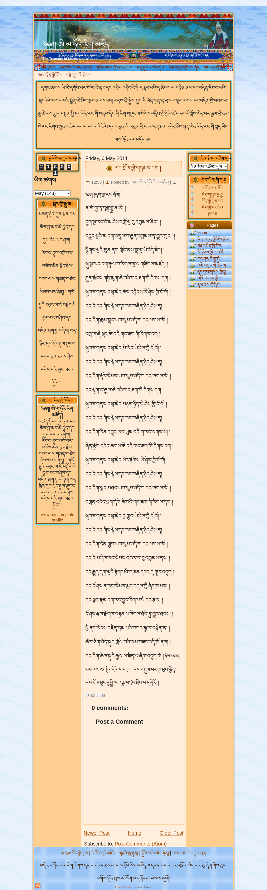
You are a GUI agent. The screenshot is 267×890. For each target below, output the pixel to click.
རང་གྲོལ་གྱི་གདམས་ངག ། (138, 168)
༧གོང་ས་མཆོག (212, 188)
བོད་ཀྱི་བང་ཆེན (212, 207)
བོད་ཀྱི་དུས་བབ (212, 201)
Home (134, 833)
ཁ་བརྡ (212, 214)
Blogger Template (123, 887)
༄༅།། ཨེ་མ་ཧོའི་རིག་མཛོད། (76, 44)
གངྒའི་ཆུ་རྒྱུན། (128, 853)
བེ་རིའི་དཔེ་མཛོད (103, 853)
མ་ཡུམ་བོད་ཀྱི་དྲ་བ (74, 853)
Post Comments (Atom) (141, 844)
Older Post (171, 833)
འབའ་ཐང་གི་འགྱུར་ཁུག (189, 853)
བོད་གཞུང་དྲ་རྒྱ (212, 194)
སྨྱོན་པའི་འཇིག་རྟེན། (155, 853)
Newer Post (97, 833)
